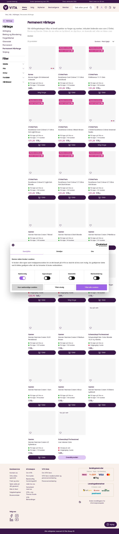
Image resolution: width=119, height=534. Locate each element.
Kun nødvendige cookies (27, 287)
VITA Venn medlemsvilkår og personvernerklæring (51, 477)
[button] (91, 7)
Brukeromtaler (15, 495)
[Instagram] (17, 516)
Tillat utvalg (59, 287)
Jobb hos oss (30, 484)
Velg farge (42, 92)
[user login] (101, 7)
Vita (6, 14)
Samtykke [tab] (27, 251)
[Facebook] (11, 516)
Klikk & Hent (14, 489)
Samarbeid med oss (30, 488)
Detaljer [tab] (59, 251)
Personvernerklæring (49, 481)
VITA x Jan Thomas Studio (31, 493)
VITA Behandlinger (30, 498)
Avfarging (7, 31)
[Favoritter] (106, 7)
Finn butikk (30, 476)
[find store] (97, 7)
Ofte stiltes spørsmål (13, 477)
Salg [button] (32, 7)
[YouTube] (17, 519)
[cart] (114, 7)
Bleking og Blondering (12, 34)
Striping (6, 52)
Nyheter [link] (41, 7)
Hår (10, 14)
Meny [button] (24, 7)
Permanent (7, 45)
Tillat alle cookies (91, 287)
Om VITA (29, 473)
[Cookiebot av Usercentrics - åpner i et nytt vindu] (97, 245)
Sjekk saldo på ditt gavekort (15, 485)
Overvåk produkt (72, 457)
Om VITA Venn (47, 473)
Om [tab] (92, 251)
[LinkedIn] (11, 519)
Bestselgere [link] (53, 7)
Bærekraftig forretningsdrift (31, 480)
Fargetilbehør (8, 38)
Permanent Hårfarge (27, 14)
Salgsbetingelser (15, 492)
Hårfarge (16, 14)
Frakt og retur (14, 481)
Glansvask (7, 41)
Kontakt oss (14, 473)
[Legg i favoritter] (30, 68)
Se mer (30, 36)
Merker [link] (66, 7)
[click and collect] (110, 7)
